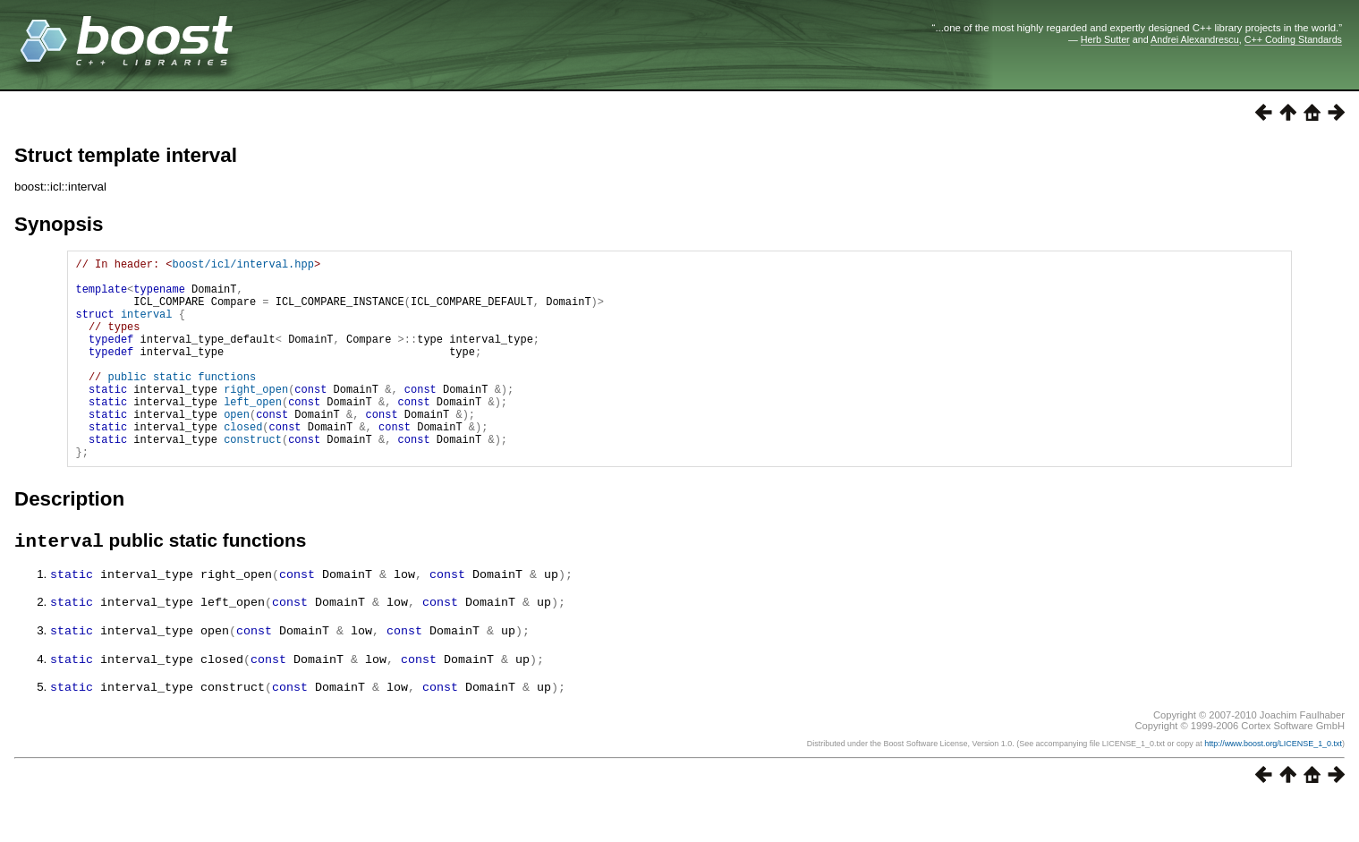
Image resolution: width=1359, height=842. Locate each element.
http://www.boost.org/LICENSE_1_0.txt (1273, 784)
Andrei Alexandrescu (1195, 39)
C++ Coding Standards (1293, 39)
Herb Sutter (1105, 39)
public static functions (181, 403)
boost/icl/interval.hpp (242, 266)
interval (147, 327)
